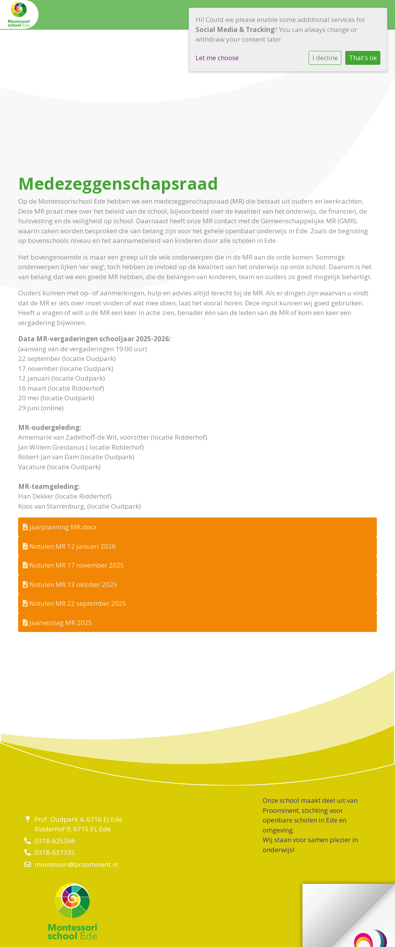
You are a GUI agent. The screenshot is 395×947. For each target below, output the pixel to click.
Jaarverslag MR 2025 (57, 622)
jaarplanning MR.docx (60, 526)
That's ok (363, 57)
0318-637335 (54, 852)
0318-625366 (54, 840)
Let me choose (217, 57)
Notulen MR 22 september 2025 (75, 603)
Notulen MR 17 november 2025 (73, 565)
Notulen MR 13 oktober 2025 (70, 584)
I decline (325, 57)
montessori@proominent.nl (76, 864)
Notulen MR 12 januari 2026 (69, 546)
